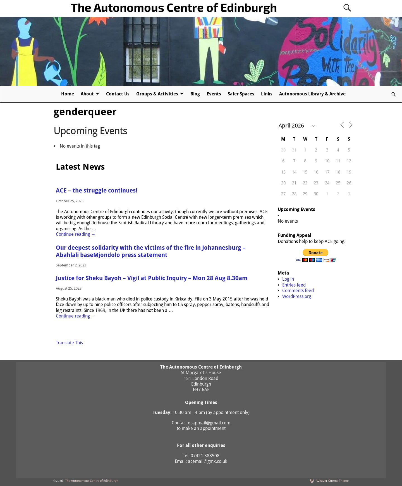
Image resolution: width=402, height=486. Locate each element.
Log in (288, 279)
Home (67, 94)
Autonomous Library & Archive (312, 94)
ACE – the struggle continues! (96, 190)
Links (266, 94)
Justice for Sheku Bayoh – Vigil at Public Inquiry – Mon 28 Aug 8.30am (152, 278)
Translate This (69, 342)
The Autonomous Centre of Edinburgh (174, 7)
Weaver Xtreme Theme (332, 481)
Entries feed (294, 285)
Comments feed (298, 290)
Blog (195, 94)
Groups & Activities (157, 94)
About (87, 94)
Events (214, 94)
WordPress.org (296, 296)
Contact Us (118, 94)
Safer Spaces (241, 94)
